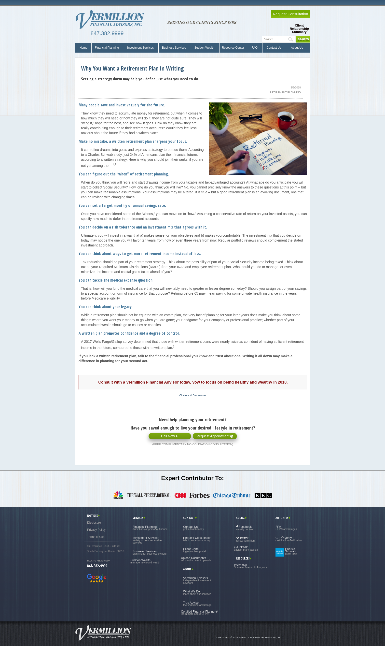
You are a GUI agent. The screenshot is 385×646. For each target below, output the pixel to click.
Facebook (245, 528)
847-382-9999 (97, 566)
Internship (250, 566)
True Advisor (197, 603)
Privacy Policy (96, 529)
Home (83, 47)
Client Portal (194, 550)
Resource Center (233, 47)
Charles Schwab (291, 551)
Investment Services (140, 47)
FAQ (254, 47)
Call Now (170, 436)
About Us (296, 47)
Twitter (245, 539)
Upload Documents (196, 559)
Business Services (174, 47)
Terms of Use (96, 537)
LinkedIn (246, 548)
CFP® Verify (288, 539)
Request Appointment (214, 436)
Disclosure (94, 522)
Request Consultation (197, 539)
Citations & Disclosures (192, 395)
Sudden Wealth (204, 47)
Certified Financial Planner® (199, 612)
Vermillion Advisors (197, 580)
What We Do (197, 592)
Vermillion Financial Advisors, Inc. (111, 19)
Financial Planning (107, 47)
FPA (286, 528)
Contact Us (273, 47)
